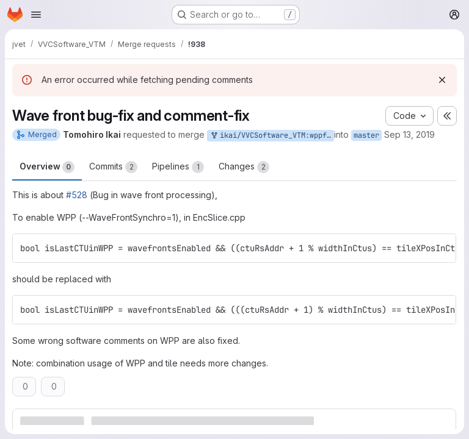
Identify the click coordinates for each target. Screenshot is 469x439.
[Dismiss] (442, 80)
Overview (47, 167)
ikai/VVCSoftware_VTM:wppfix (271, 135)
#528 (76, 195)
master (366, 135)
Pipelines (178, 167)
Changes (244, 167)
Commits (113, 167)
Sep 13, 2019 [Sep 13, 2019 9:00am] (409, 134)
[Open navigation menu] (36, 14)
